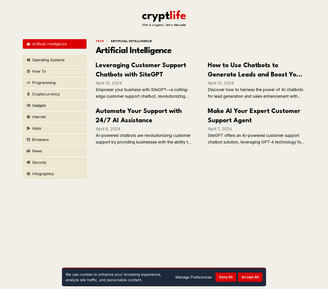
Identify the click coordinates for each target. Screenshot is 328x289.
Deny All (226, 277)
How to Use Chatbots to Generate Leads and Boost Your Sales (255, 75)
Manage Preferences (193, 277)
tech (100, 41)
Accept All (250, 277)
